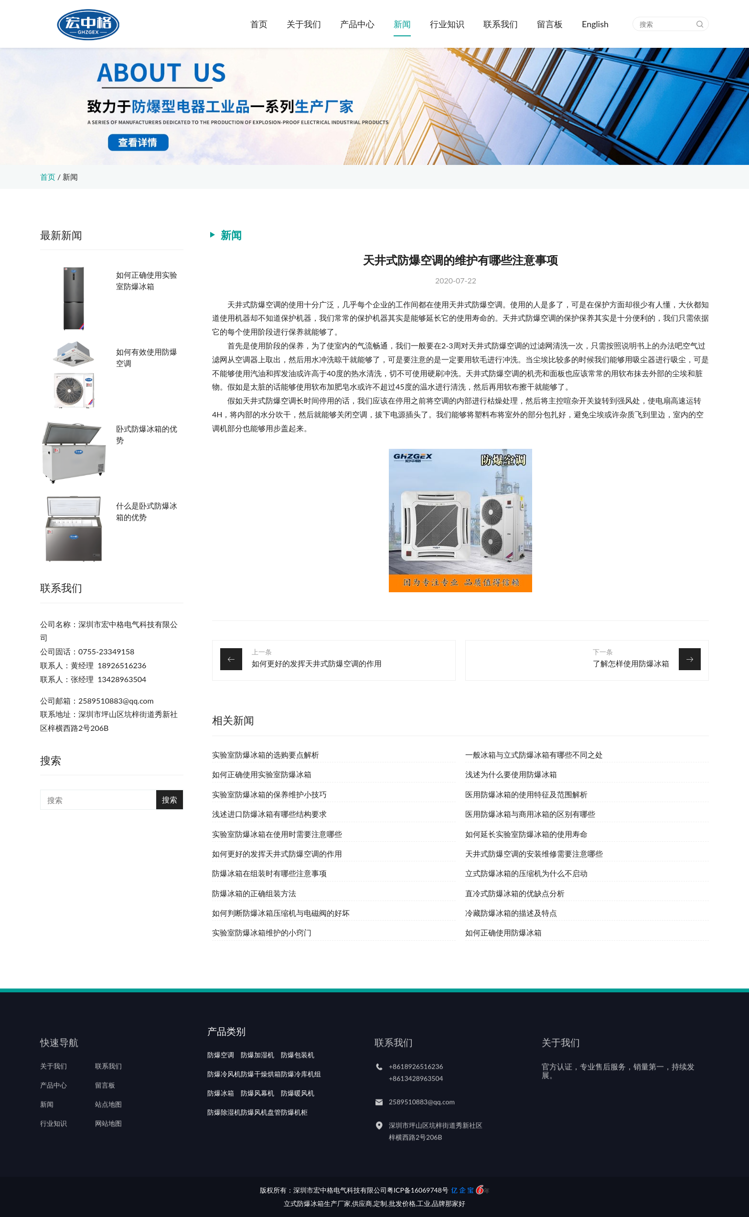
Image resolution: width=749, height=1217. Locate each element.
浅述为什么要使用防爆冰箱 (511, 774)
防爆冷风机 (224, 1099)
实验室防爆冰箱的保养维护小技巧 (269, 794)
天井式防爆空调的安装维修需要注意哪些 (534, 853)
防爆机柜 (294, 1137)
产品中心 (357, 24)
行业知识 (447, 24)
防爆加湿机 (257, 1080)
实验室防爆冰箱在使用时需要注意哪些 (277, 833)
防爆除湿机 (224, 1137)
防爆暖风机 (297, 1118)
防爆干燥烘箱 (261, 1099)
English (595, 24)
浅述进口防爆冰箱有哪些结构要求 (269, 813)
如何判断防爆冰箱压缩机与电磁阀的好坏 (281, 912)
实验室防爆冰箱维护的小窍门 (261, 932)
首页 (259, 24)
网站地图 (108, 1137)
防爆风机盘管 (261, 1137)
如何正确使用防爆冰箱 (503, 932)
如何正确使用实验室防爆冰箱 (146, 280)
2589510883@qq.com (422, 1115)
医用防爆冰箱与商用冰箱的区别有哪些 (530, 813)
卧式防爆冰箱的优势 (146, 434)
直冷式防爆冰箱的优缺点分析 (515, 893)
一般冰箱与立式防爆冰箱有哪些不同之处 (534, 754)
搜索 (169, 799)
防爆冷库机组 (301, 1099)
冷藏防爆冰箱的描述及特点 (511, 912)
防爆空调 (220, 1080)
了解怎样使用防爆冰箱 (631, 663)
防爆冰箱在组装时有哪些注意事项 (269, 873)
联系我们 (500, 24)
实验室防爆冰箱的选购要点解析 (265, 754)
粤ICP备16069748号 (418, 1190)
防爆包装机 (297, 1080)
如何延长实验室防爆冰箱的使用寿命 (526, 833)
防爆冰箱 (220, 1118)
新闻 (402, 24)
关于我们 (304, 24)
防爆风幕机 (257, 1118)
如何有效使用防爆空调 (146, 357)
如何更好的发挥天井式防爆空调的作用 (317, 663)
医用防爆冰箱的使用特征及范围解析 (526, 794)
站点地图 (108, 1118)
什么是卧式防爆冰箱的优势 (146, 511)
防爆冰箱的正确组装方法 (254, 893)
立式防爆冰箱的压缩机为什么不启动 (526, 873)
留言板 (550, 24)
